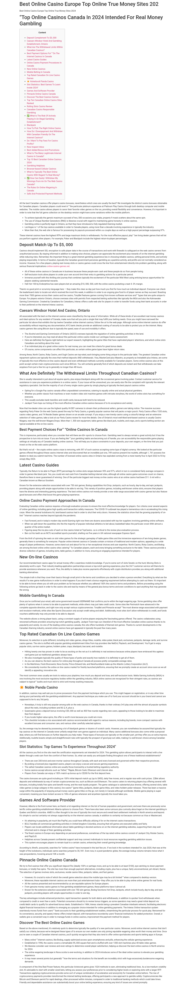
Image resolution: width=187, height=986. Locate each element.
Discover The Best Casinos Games (43, 97)
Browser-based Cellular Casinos (41, 169)
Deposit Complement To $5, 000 (41, 38)
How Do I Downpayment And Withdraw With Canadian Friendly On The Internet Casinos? (44, 134)
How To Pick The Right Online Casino (44, 128)
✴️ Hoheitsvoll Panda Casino (40, 81)
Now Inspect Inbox (35, 147)
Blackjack (31, 125)
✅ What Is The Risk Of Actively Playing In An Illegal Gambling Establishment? (41, 119)
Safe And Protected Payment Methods (44, 193)
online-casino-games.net (58, 266)
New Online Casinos (36, 69)
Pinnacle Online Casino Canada (41, 94)
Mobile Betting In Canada (38, 72)
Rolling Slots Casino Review (39, 106)
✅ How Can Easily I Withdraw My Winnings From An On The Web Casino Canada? (44, 181)
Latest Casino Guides (36, 59)
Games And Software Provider (41, 91)
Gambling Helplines (36, 165)
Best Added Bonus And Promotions (43, 150)
